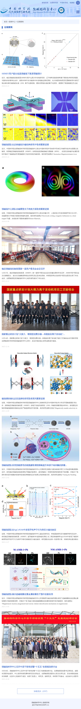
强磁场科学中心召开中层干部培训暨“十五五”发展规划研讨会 (29, 667)
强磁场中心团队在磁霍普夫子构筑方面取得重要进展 (25, 209)
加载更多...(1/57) (40, 691)
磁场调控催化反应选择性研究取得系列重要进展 (23, 399)
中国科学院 (64, 3)
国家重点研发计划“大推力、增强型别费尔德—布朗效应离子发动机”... (33, 334)
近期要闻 (20, 22)
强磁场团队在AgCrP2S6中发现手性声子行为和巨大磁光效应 (29, 530)
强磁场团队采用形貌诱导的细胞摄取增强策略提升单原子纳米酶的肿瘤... (34, 465)
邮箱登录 (45, 3)
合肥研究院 (54, 3)
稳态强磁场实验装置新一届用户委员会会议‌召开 (23, 269)
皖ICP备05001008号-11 (40, 705)
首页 (5, 22)
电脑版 (72, 3)
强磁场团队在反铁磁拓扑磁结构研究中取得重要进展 (25, 144)
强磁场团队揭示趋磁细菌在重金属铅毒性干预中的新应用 (27, 594)
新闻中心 (12, 22)
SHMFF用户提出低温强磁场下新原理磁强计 (22, 74)
